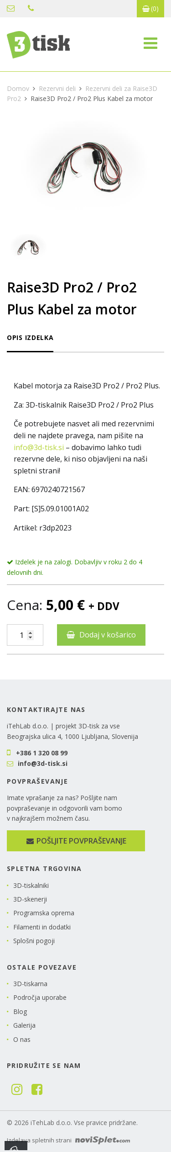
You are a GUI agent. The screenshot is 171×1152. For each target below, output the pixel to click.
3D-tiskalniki (31, 885)
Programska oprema (43, 912)
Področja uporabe (40, 997)
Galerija (24, 1025)
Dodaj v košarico (107, 635)
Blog (20, 1011)
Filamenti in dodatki (42, 927)
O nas (22, 1039)
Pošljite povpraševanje (76, 841)
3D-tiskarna (30, 983)
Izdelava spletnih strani (68, 1140)
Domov (18, 88)
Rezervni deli (57, 88)
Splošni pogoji (34, 940)
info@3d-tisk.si (11, 8)
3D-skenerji (30, 899)
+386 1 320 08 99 (31, 8)
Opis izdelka (30, 337)
